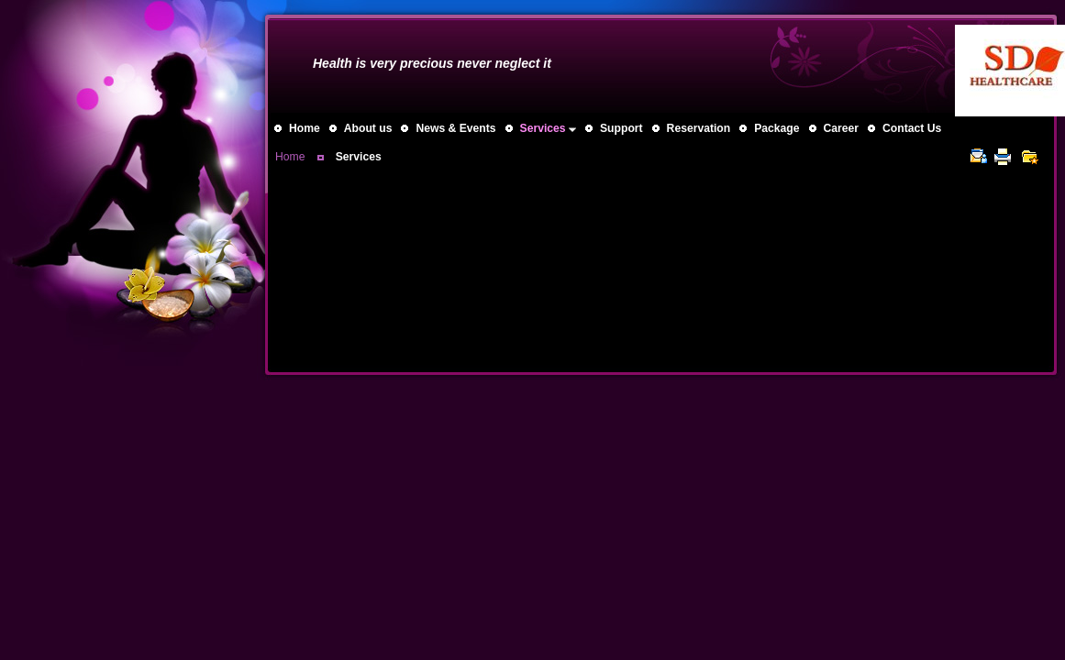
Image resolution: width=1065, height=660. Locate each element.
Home (290, 156)
